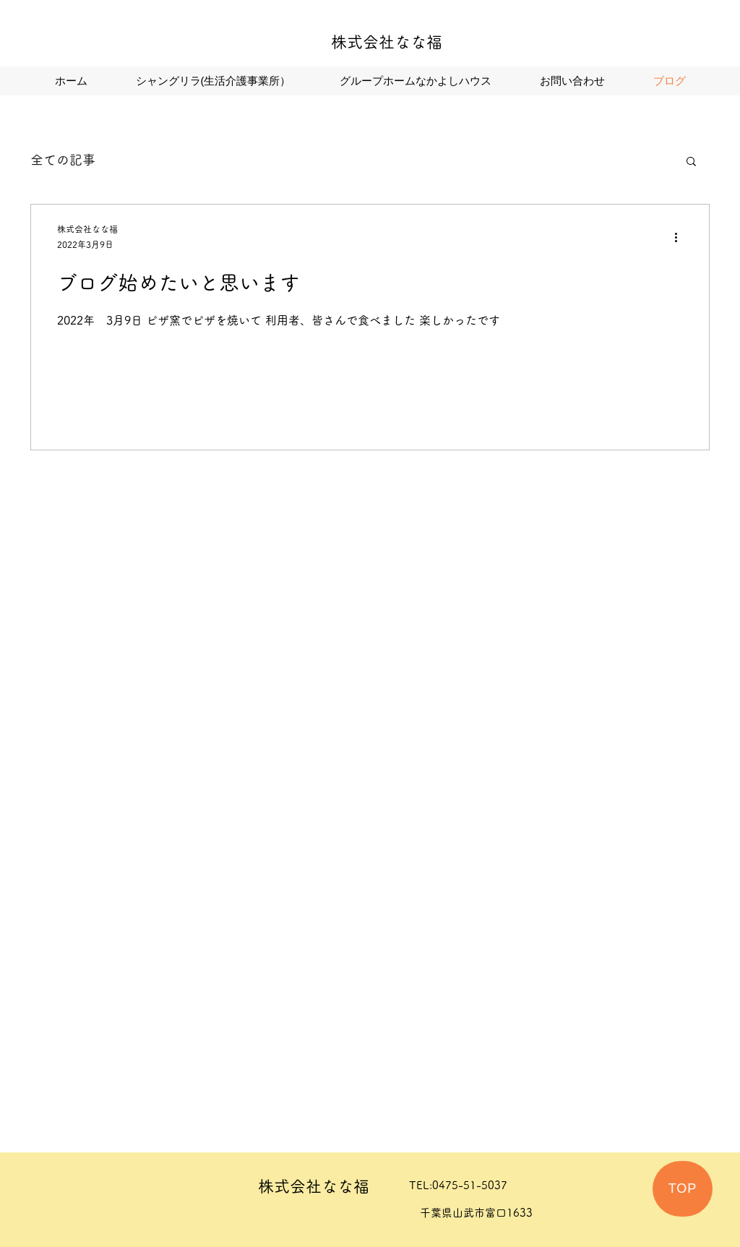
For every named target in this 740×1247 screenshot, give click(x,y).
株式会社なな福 (386, 42)
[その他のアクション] (680, 238)
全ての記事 (62, 159)
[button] (691, 162)
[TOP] (683, 1189)
